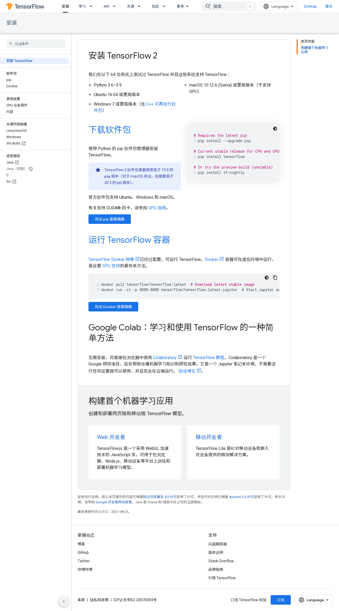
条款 (81, 600)
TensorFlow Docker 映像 (111, 259)
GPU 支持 (111, 265)
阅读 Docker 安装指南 (113, 306)
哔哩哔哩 (85, 569)
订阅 (280, 600)
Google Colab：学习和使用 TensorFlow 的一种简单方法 (181, 332)
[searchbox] (35, 43)
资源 (130, 6)
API (106, 6)
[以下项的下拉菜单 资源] (140, 6)
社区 (155, 6)
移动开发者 (209, 437)
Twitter (84, 561)
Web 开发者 (111, 437)
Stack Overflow (221, 561)
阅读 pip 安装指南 (109, 219)
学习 (82, 6)
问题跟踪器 (217, 544)
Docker (211, 259)
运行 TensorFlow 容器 (129, 239)
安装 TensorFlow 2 (122, 55)
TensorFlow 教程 (208, 357)
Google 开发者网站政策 (114, 502)
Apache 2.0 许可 (241, 497)
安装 (11, 23)
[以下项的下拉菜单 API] (115, 6)
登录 (329, 6)
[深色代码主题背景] (275, 128)
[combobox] (229, 6)
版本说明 (215, 552)
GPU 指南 (157, 207)
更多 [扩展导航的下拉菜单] (180, 6)
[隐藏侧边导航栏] (64, 601)
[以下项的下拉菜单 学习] (92, 6)
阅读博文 (187, 371)
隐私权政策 (99, 600)
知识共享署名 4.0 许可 (160, 497)
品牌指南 (215, 569)
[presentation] (183, 401)
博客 (81, 544)
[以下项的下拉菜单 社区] (165, 6)
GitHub (310, 6)
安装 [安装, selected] (65, 6)
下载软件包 (109, 129)
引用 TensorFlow (222, 578)
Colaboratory (165, 357)
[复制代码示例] (275, 277)
